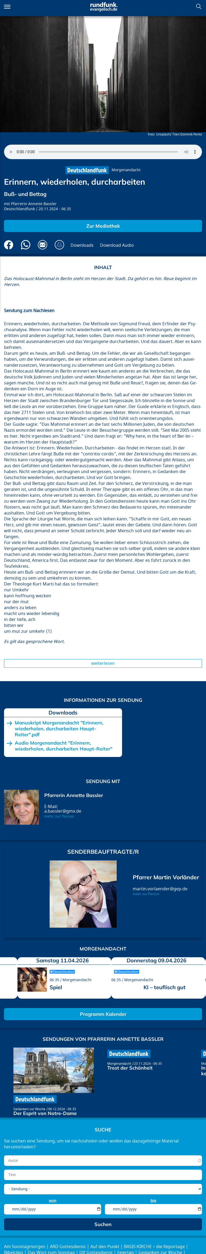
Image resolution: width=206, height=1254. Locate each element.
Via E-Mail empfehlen (42, 244)
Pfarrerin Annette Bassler (34, 204)
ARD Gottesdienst (68, 1247)
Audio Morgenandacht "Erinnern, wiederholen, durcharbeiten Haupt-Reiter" (63, 746)
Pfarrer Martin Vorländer (166, 877)
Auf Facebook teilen (8, 244)
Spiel (56, 987)
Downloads (82, 245)
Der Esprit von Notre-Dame (45, 1113)
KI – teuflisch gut (165, 987)
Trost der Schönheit (130, 1068)
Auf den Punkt (104, 1247)
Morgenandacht (126, 170)
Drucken (59, 244)
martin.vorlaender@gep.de (160, 889)
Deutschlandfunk (19, 209)
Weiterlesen (103, 663)
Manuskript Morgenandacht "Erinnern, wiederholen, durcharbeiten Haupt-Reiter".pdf (59, 728)
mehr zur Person (59, 816)
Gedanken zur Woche (29, 1109)
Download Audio (117, 245)
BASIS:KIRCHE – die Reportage (154, 1247)
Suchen (199, 6)
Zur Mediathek (103, 226)
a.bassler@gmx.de (62, 811)
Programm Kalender (103, 1014)
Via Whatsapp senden (25, 244)
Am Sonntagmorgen (24, 1247)
